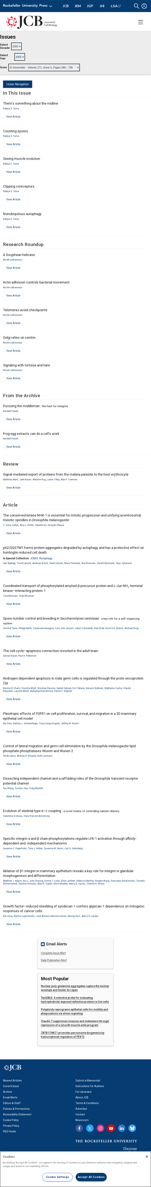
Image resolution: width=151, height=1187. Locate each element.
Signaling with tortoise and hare (26, 365)
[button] (136, 6)
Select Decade (5, 46)
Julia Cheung (36, 881)
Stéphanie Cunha (113, 688)
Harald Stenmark (105, 563)
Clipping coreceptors (18, 186)
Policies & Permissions (16, 1108)
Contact (80, 1114)
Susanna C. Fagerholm (15, 848)
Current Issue (11, 1086)
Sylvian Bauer (10, 655)
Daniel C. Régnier (63, 691)
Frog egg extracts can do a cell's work (31, 434)
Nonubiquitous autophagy (22, 214)
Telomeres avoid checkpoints (25, 310)
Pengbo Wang (102, 881)
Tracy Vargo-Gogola (49, 723)
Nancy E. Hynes (77, 883)
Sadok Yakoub (64, 688)
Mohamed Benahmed (41, 691)
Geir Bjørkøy (9, 563)
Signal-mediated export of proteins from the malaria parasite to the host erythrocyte (65, 474)
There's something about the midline (30, 103)
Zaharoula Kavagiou (43, 628)
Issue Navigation (17, 84)
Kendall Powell (10, 411)
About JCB (82, 1097)
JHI (102, 6)
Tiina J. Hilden (35, 848)
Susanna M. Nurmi (53, 848)
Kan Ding (7, 916)
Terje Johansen (124, 563)
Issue (3, 67)
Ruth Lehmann (45, 756)
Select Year (4, 57)
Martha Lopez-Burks (24, 916)
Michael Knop (132, 628)
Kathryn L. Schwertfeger (25, 723)
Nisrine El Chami (11, 688)
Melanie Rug (39, 479)
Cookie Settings (57, 1177)
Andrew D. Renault (26, 756)
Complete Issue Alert (53, 953)
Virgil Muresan (26, 596)
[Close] (147, 1157)
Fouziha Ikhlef (29, 688)
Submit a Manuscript (88, 1080)
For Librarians (84, 1091)
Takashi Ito (40, 525)
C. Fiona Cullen (11, 525)
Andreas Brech (40, 563)
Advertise (81, 1108)
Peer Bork (99, 628)
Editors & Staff (12, 1103)
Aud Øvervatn (88, 563)
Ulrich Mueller (60, 883)
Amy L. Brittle (27, 525)
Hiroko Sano (9, 756)
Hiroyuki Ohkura (56, 525)
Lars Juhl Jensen (64, 628)
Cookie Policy (11, 1120)
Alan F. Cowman (69, 479)
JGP (90, 6)
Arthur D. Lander (90, 916)
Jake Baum (25, 479)
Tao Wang (8, 788)
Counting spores (15, 131)
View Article (11, 117)
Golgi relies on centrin (19, 337)
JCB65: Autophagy (41, 558)
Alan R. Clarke (44, 883)
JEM (78, 6)
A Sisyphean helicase (19, 255)
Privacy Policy (11, 1125)
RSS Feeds (9, 1131)
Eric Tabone (78, 688)
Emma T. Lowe (52, 881)
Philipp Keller (25, 628)
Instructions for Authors (90, 1086)
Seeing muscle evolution (21, 159)
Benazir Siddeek (94, 688)
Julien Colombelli (84, 628)
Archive (7, 1091)
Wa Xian (7, 723)
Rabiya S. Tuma (11, 108)
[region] (75, 1169)
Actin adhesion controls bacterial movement (36, 282)
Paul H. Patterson (27, 655)
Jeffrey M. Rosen (70, 723)
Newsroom (82, 1120)
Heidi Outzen (56, 563)
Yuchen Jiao (21, 788)
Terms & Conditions (87, 1103)
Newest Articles (12, 1080)
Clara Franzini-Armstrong (37, 816)
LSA (114, 6)
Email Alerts (10, 1097)
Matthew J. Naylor (12, 881)
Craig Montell (36, 788)
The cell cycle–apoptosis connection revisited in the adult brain (50, 651)
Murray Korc (74, 916)
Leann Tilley (53, 479)
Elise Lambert (68, 881)
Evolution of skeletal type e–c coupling (61, 811)
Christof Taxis (10, 628)
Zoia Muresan (10, 596)
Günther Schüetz (27, 883)
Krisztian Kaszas (46, 688)
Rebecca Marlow (85, 881)
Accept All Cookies (91, 1177)
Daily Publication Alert (54, 960)
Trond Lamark (24, 563)
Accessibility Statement (17, 1114)
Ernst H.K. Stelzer (114, 628)
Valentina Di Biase (12, 816)
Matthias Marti (10, 479)
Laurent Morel (21, 691)
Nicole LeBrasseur (12, 259)
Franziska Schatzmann (123, 881)
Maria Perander (72, 563)
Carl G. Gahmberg (74, 848)
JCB (66, 6)
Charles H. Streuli (95, 883)
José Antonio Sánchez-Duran (51, 916)
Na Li (25, 881)
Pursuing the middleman (35, 406)
